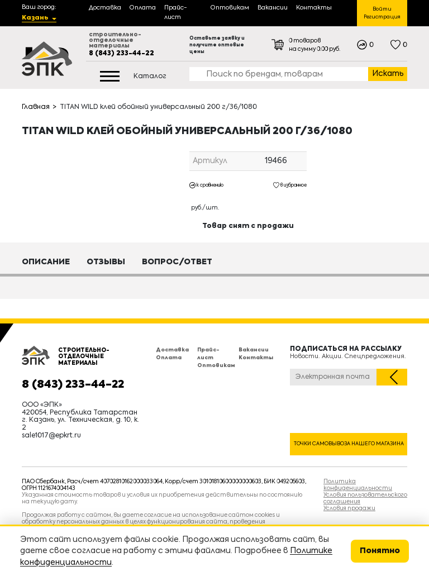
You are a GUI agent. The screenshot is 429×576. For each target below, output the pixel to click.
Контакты (256, 357)
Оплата (169, 357)
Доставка (172, 350)
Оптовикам (216, 365)
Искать (388, 74)
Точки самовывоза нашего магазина (349, 443)
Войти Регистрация (382, 13)
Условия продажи (349, 508)
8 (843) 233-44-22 (121, 53)
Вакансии (254, 350)
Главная (36, 107)
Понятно (380, 551)
